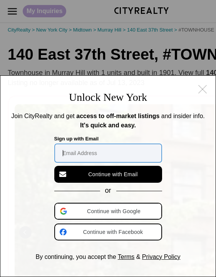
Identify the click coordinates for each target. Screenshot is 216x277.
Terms (126, 257)
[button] (109, 211)
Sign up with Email (76, 139)
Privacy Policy (161, 257)
